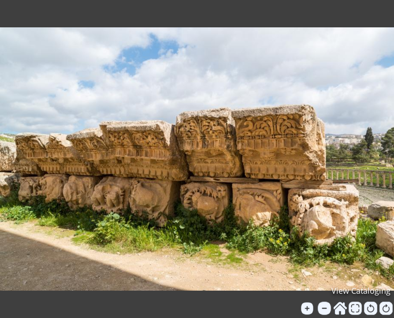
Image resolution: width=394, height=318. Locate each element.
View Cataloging (360, 290)
